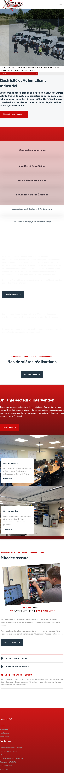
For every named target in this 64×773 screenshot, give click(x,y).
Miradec (3, 726)
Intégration (4, 755)
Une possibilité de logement (18, 674)
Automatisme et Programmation (11, 758)
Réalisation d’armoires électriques (11, 748)
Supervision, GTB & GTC (8, 762)
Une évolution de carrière (17, 666)
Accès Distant (4, 769)
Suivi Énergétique (6, 766)
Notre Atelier (4, 729)
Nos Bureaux (4, 733)
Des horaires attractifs (16, 658)
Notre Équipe (4, 737)
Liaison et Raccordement (8, 751)
